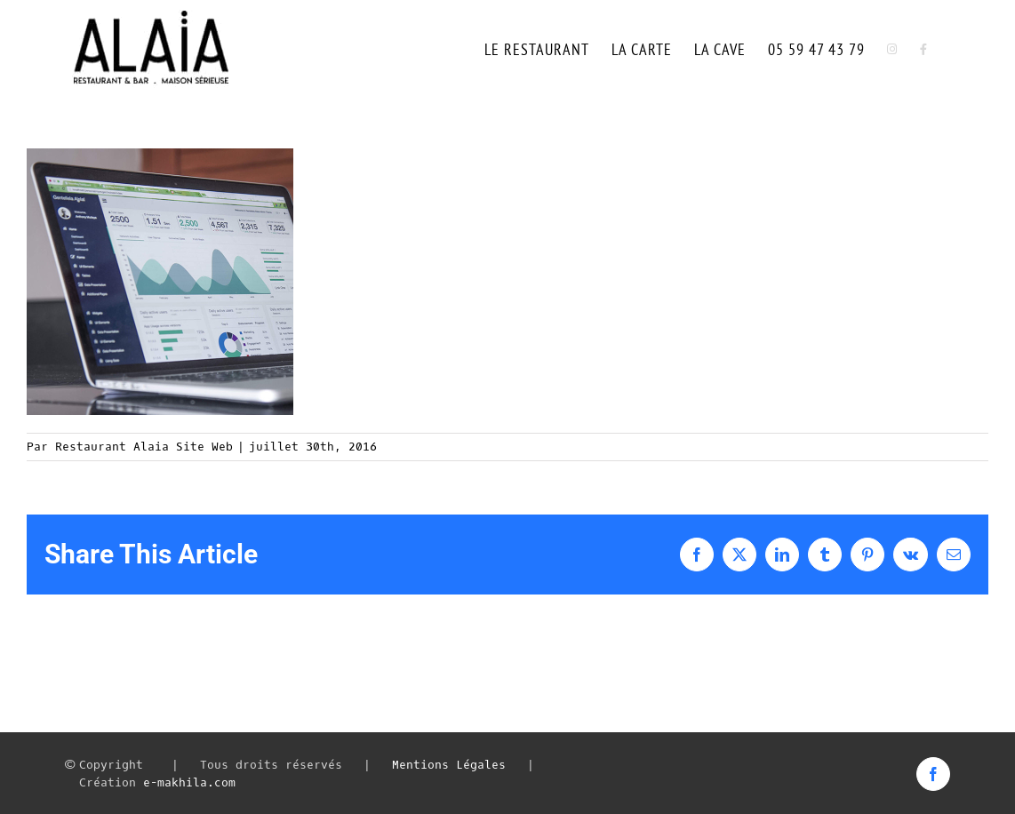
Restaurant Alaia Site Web (144, 446)
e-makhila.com (189, 782)
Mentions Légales (449, 764)
